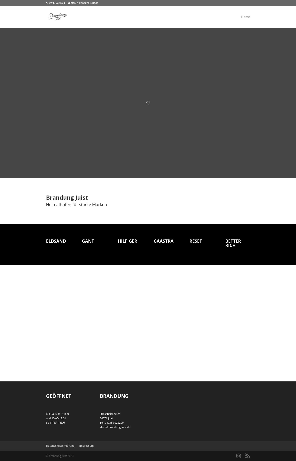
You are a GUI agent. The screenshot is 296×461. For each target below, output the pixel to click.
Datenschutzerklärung (60, 445)
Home (245, 17)
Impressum (86, 445)
